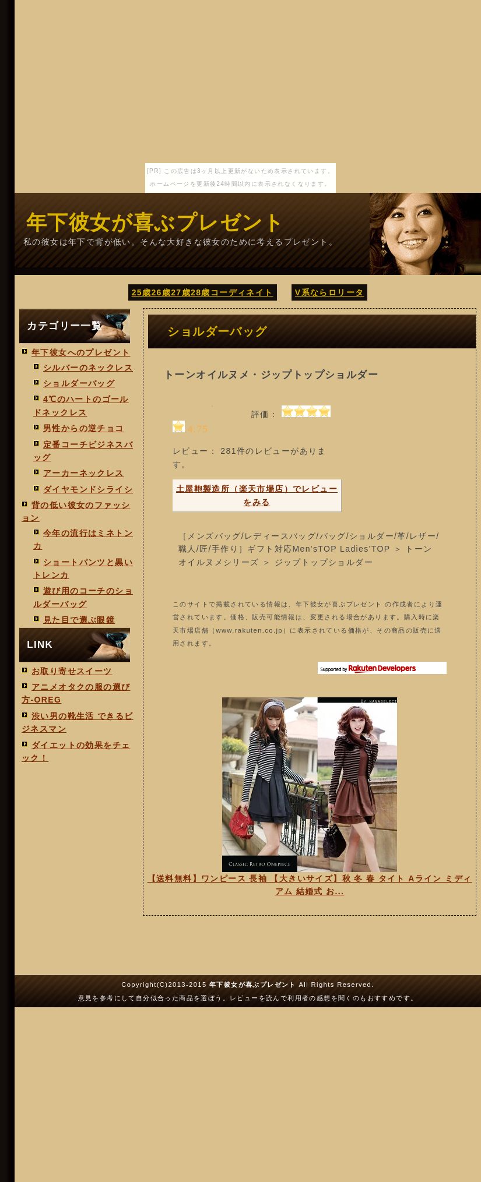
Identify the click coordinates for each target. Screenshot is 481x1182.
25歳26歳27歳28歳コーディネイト (202, 292)
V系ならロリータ (329, 292)
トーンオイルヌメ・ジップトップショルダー (271, 374)
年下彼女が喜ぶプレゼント (155, 222)
